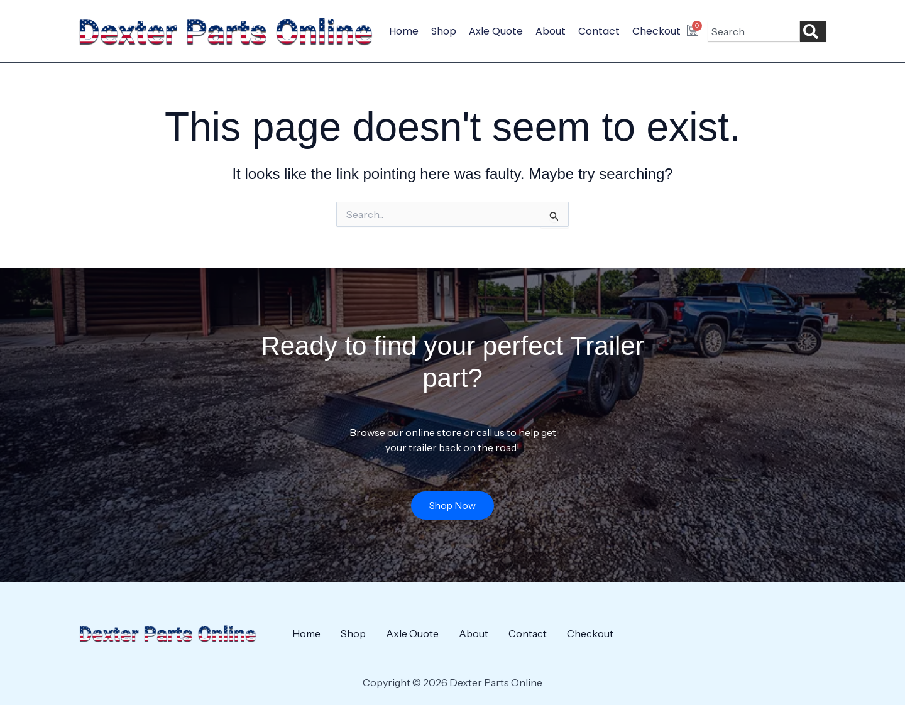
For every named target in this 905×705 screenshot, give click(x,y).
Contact (599, 31)
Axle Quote (496, 31)
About (550, 31)
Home (404, 31)
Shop (443, 31)
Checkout (656, 31)
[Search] (813, 31)
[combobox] (754, 31)
